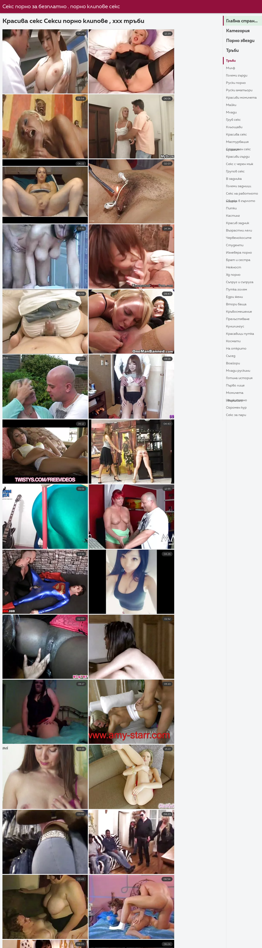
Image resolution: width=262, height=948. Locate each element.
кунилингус (235, 326)
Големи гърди (236, 75)
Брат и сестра (238, 260)
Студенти (234, 245)
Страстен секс (238, 149)
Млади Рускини (238, 371)
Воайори (233, 363)
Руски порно (236, 83)
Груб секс (233, 120)
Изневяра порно (239, 252)
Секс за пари (236, 415)
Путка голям (236, 289)
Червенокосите (239, 238)
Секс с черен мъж (239, 164)
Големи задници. (239, 186)
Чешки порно (236, 400)
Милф (230, 68)
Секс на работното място (242, 194)
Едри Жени (234, 297)
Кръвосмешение (239, 311)
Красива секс (236, 134)
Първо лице (235, 385)
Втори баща (236, 304)
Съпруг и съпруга (239, 282)
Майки (231, 105)
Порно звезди (241, 41)
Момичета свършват (234, 394)
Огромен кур (236, 407)
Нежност (233, 267)
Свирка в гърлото (240, 201)
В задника (234, 179)
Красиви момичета (241, 97)
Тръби (232, 50)
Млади (231, 112)
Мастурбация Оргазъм (237, 143)
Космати (233, 341)
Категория (238, 31)
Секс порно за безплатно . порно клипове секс (61, 6)
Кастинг (233, 216)
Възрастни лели (239, 230)
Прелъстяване (238, 319)
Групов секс (235, 171)
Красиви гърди (238, 156)
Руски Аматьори (239, 90)
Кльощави (234, 127)
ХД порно (233, 275)
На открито (236, 348)
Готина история (239, 378)
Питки (231, 208)
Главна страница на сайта (244, 21)
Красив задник (237, 223)
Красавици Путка (240, 334)
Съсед (230, 356)
